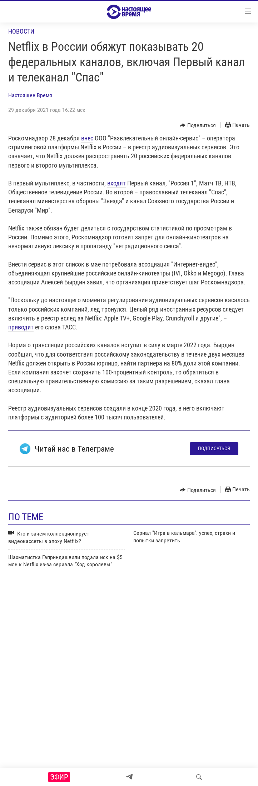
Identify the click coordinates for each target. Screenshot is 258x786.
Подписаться (214, 448)
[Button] (198, 125)
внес (87, 138)
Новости (21, 31)
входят (116, 183)
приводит (21, 327)
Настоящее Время (30, 95)
